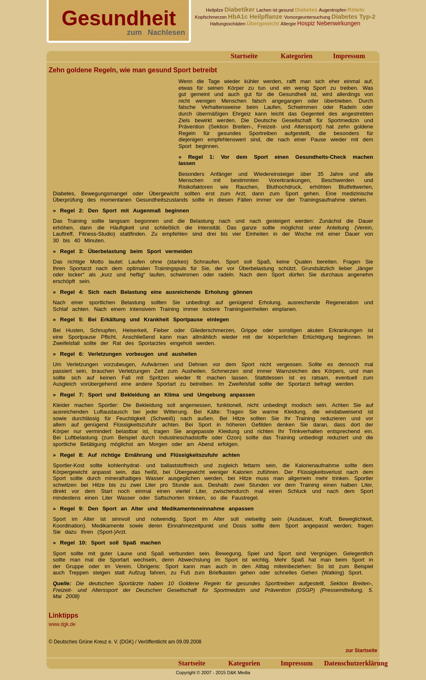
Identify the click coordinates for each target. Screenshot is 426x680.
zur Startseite (361, 650)
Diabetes (307, 10)
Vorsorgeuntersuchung (308, 17)
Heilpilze (215, 9)
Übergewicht (264, 23)
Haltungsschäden (228, 23)
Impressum (349, 55)
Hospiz (307, 23)
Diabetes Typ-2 (354, 16)
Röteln (356, 10)
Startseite (244, 55)
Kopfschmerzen (211, 17)
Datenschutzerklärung (356, 663)
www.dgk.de (62, 624)
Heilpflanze (267, 16)
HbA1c (239, 16)
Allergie (289, 23)
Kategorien (296, 55)
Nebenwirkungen (338, 23)
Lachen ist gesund (275, 9)
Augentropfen (333, 9)
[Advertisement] (111, 128)
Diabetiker (241, 9)
